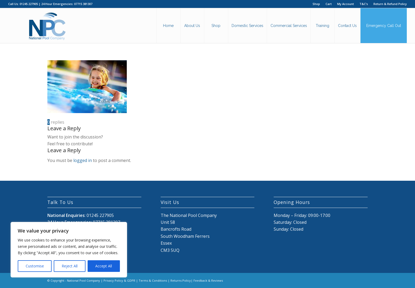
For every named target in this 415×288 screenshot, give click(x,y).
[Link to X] (356, 280)
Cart (329, 4)
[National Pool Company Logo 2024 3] (47, 25)
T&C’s (363, 4)
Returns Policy (180, 280)
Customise (35, 265)
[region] (69, 249)
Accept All (103, 265)
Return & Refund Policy (390, 4)
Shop (316, 4)
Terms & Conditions (153, 280)
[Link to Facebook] (348, 280)
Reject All (70, 265)
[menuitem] (316, 4)
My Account (345, 4)
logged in (82, 160)
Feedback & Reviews (208, 280)
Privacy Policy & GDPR (119, 280)
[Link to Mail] (364, 280)
